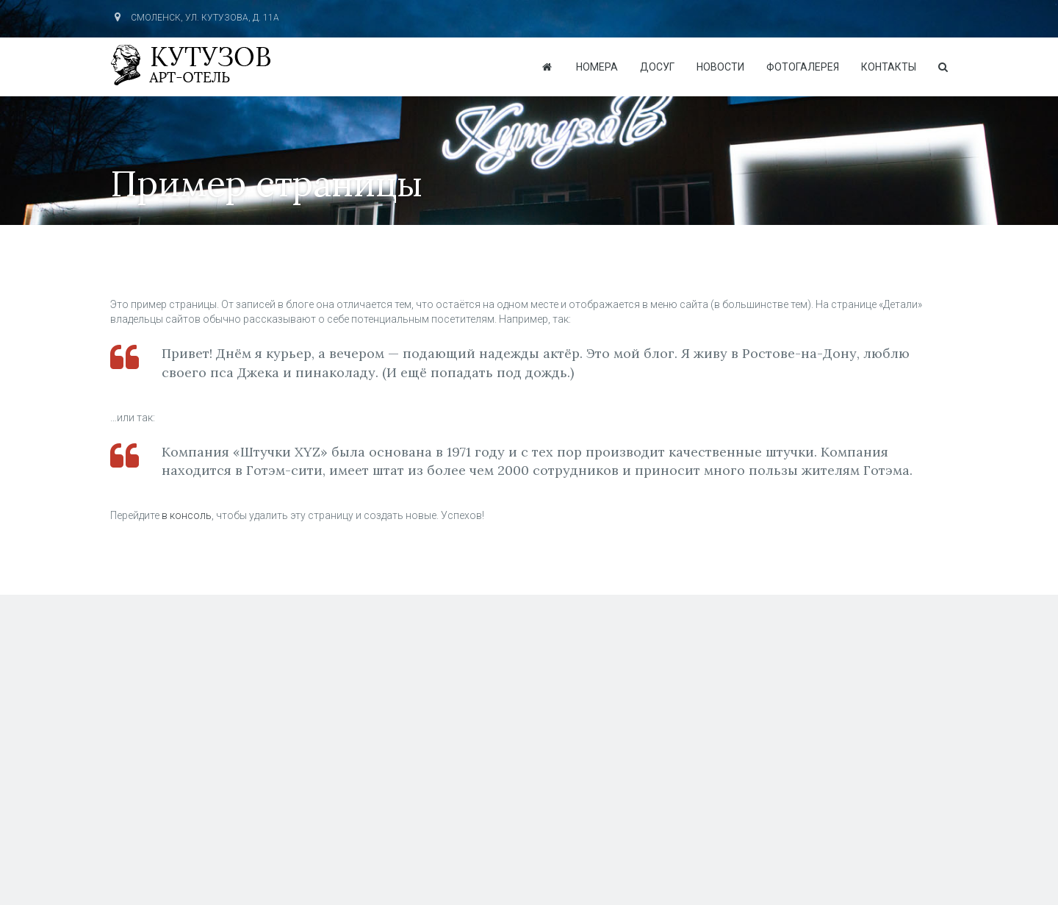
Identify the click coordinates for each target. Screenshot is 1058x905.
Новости (720, 67)
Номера (597, 67)
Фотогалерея (802, 67)
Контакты (888, 67)
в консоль (187, 515)
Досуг (657, 67)
